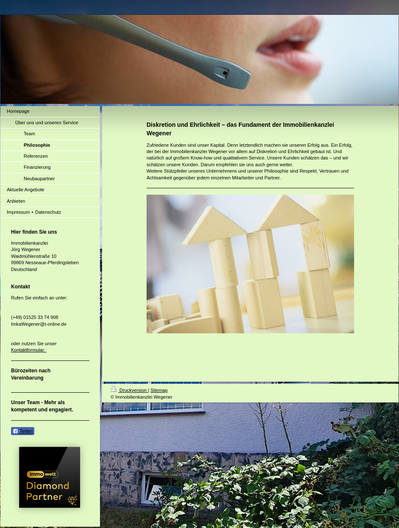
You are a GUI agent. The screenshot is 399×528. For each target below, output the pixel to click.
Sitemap (158, 390)
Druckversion (129, 390)
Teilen (23, 431)
